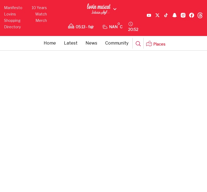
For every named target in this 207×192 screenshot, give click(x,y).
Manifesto (13, 7)
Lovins (10, 14)
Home (50, 43)
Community (116, 43)
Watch (41, 14)
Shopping (12, 20)
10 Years (39, 7)
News (91, 43)
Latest (71, 43)
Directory (12, 27)
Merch (41, 20)
